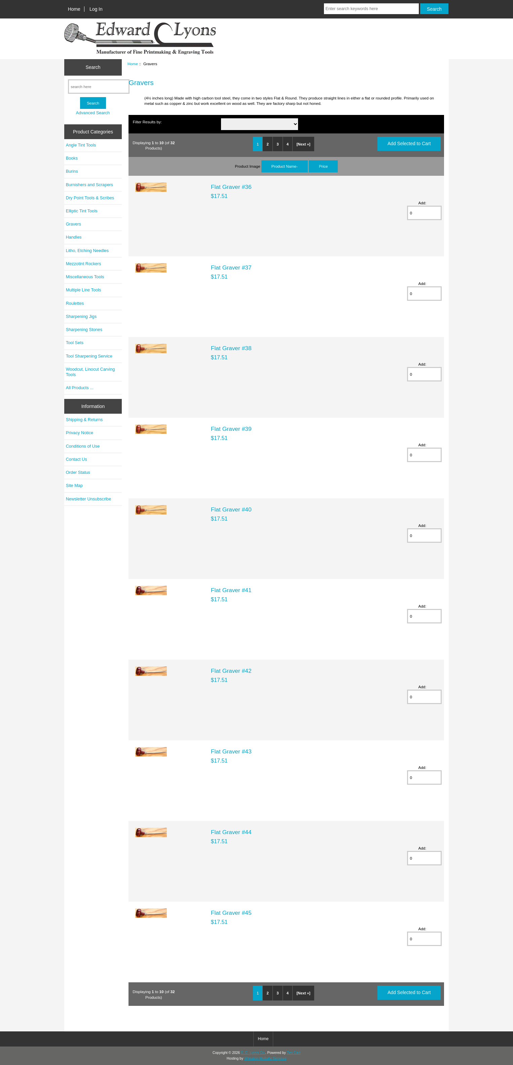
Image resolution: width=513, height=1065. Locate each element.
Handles (74, 237)
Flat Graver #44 (231, 832)
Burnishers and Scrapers (89, 184)
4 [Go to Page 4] (288, 144)
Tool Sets (74, 342)
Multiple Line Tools (83, 289)
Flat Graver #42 (231, 670)
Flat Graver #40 (231, 509)
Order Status (78, 472)
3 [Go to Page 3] (278, 144)
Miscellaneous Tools (85, 276)
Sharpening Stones (84, 329)
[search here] (99, 86)
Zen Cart (294, 1053)
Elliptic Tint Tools (82, 210)
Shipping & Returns (84, 419)
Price (323, 166)
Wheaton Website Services (265, 1058)
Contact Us (76, 459)
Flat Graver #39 (231, 428)
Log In (96, 9)
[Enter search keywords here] (371, 8)
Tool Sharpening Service (89, 356)
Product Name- (284, 166)
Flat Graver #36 (231, 186)
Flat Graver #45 (231, 912)
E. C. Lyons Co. (253, 1053)
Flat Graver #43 (231, 751)
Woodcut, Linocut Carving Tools (90, 372)
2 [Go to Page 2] (268, 144)
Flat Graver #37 (231, 267)
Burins (72, 171)
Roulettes (75, 303)
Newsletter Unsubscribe (88, 498)
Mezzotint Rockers (83, 263)
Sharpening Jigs (81, 316)
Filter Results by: (147, 122)
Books (72, 158)
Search (92, 67)
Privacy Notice (79, 432)
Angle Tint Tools (81, 145)
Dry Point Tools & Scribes (90, 197)
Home (74, 9)
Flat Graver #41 (231, 590)
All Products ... (80, 387)
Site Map (74, 485)
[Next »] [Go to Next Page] (303, 144)
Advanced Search (93, 112)
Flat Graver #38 (231, 348)
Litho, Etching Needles (87, 250)
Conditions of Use (83, 446)
